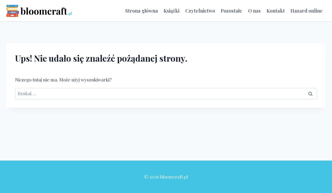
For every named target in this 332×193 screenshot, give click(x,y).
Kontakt (276, 11)
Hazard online (306, 11)
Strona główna (141, 11)
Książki (171, 11)
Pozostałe (231, 11)
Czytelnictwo (200, 11)
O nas (254, 11)
